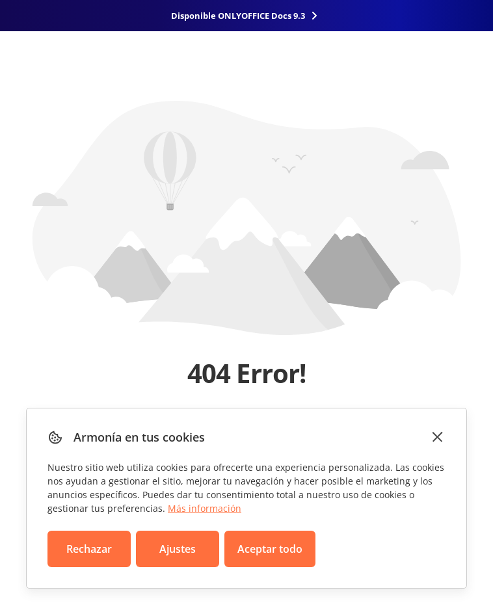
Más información (204, 508)
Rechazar (89, 549)
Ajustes (177, 549)
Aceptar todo (269, 549)
